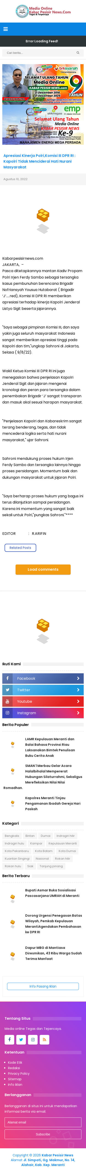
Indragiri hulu (14, 843)
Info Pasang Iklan (43, 986)
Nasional (42, 858)
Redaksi (14, 1068)
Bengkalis (12, 836)
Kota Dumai (67, 851)
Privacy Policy (19, 1073)
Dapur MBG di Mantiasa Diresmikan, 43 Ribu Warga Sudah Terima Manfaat (53, 953)
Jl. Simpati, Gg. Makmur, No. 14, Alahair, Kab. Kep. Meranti (48, 1162)
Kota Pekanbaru (17, 851)
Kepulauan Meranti (63, 843)
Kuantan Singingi (17, 858)
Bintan (30, 836)
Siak (30, 866)
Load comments (43, 569)
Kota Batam (44, 851)
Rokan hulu (13, 866)
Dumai (45, 836)
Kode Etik (15, 1062)
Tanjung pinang (51, 866)
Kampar (36, 843)
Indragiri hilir (66, 836)
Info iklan (15, 1084)
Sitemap (15, 1079)
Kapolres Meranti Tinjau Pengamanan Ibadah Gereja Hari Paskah (52, 803)
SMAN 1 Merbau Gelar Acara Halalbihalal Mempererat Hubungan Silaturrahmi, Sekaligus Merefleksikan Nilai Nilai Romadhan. (42, 776)
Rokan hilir (62, 858)
